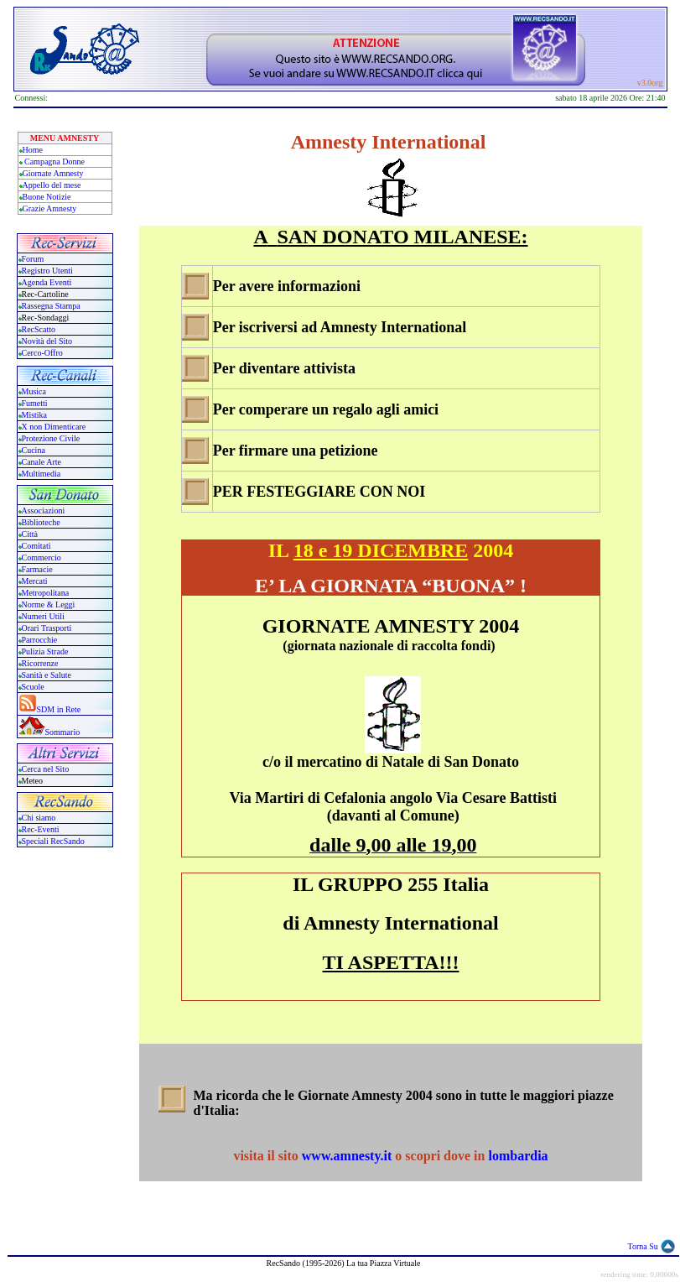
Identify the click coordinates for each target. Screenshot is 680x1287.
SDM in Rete (59, 709)
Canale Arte (41, 461)
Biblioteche (41, 522)
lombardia (518, 1156)
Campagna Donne (54, 161)
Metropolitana (46, 592)
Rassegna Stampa (51, 305)
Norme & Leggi (48, 604)
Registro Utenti (47, 270)
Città (30, 534)
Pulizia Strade (45, 651)
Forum (33, 258)
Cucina (33, 450)
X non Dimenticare (54, 426)
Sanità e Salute (46, 675)
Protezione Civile (51, 438)
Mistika (35, 414)
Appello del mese (52, 185)
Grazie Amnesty (50, 208)
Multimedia (41, 473)
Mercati (35, 581)
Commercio (41, 557)
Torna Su (643, 1246)
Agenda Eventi (47, 282)
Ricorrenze (40, 663)
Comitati (36, 545)
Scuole (33, 686)
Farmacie (37, 569)
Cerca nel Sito (46, 769)
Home (33, 149)
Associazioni (43, 510)
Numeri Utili (44, 616)
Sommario (62, 732)
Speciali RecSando (53, 841)
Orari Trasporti (47, 628)
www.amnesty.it (349, 1156)
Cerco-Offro (42, 352)
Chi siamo (39, 817)
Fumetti (35, 403)
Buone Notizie (47, 196)
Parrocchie (40, 639)
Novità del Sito (47, 341)
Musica (34, 391)
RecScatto (39, 329)
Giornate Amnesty (53, 173)
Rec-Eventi (41, 829)
